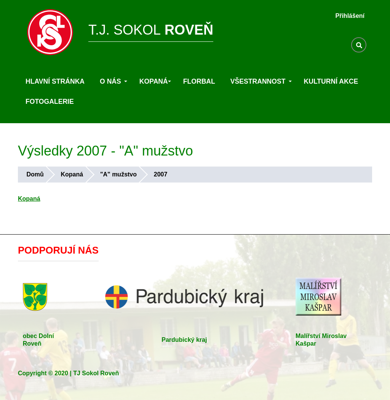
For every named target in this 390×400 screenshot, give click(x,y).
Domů (34, 174)
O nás (113, 81)
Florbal (199, 81)
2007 (161, 174)
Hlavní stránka (55, 81)
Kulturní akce (331, 81)
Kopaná (155, 81)
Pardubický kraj (184, 340)
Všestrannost (261, 81)
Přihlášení (350, 16)
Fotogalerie (50, 101)
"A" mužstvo (118, 174)
